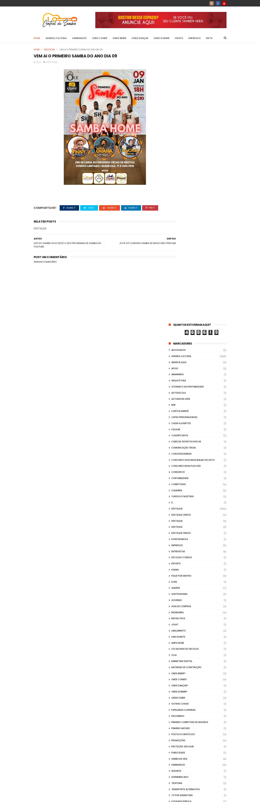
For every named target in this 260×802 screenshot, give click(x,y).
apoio (174, 94)
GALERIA (175, 313)
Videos (179, 38)
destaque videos (181, 240)
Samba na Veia (179, 484)
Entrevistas (178, 277)
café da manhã (179, 137)
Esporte (176, 289)
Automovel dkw (180, 124)
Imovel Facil (178, 344)
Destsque (176, 252)
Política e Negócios (183, 460)
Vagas (175, 533)
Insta (209, 38)
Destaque (49, 49)
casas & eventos (181, 149)
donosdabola (179, 265)
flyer (174, 307)
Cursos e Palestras (182, 222)
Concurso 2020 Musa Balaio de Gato (193, 185)
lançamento (178, 356)
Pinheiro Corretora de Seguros (189, 448)
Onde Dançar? (179, 411)
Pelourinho (177, 442)
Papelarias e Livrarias (183, 435)
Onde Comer (99, 38)
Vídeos (175, 551)
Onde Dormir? (179, 417)
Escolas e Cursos (181, 283)
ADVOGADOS (178, 76)
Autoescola (178, 118)
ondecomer (178, 423)
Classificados (179, 161)
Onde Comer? (179, 405)
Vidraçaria (177, 557)
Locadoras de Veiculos (185, 374)
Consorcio (178, 198)
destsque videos (181, 259)
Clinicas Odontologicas (186, 167)
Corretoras (178, 210)
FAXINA (175, 295)
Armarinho (177, 100)
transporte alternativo (185, 515)
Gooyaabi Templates (92, 797)
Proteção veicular (182, 472)
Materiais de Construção (186, 393)
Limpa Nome (177, 368)
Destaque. (177, 246)
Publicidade (178, 478)
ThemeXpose (54, 797)
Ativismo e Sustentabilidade (187, 112)
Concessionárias (181, 179)
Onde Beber (119, 38)
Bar (173, 130)
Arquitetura (178, 106)
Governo (176, 326)
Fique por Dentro (181, 301)
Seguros (176, 496)
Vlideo (175, 564)
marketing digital (181, 387)
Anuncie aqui (178, 88)
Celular (175, 155)
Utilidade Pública (181, 527)
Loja (174, 381)
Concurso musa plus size (186, 191)
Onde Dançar (140, 38)
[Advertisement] (197, 756)
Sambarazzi (79, 38)
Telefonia (176, 509)
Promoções (178, 466)
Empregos (194, 38)
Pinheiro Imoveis (180, 454)
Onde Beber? (178, 399)
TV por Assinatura (182, 521)
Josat (174, 350)
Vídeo (174, 539)
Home (37, 38)
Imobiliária (177, 338)
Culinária (176, 216)
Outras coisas (180, 429)
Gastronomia (179, 320)
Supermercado (179, 503)
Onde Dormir (162, 38)
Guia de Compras (181, 332)
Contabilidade (179, 204)
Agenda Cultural (56, 38)
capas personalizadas (184, 143)
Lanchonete (178, 362)
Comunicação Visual (183, 173)
